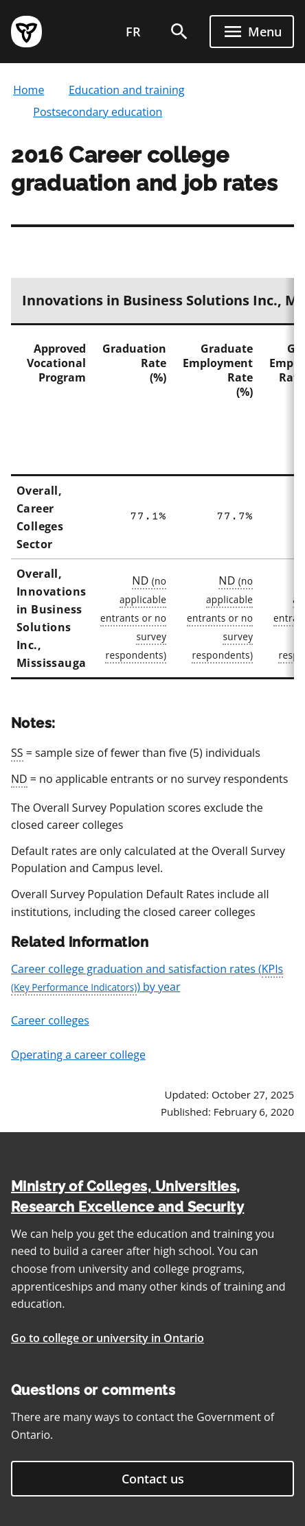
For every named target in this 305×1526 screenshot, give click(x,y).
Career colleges (50, 1020)
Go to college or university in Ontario (107, 1338)
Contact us (153, 1478)
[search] (179, 31)
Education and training (127, 89)
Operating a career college (78, 1054)
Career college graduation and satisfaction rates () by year (147, 978)
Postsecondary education (97, 111)
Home (28, 89)
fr (133, 31)
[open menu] (252, 31)
